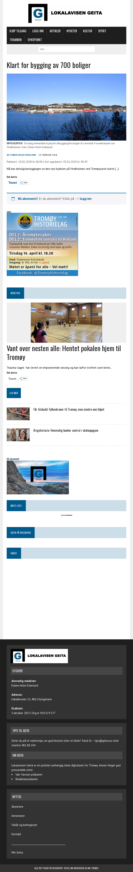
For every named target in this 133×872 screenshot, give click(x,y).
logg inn (85, 199)
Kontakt (16, 834)
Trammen (16, 39)
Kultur (87, 31)
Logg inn (38, 31)
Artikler (55, 31)
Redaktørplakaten (27, 779)
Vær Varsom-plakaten (29, 774)
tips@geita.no (103, 740)
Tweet (12, 182)
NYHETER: (15, 293)
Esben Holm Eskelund (23, 154)
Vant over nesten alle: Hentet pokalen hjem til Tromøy (64, 352)
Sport (102, 31)
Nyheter (72, 31)
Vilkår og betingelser (24, 825)
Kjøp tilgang (18, 31)
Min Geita (17, 852)
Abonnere (17, 806)
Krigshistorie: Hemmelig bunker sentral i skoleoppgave (65, 430)
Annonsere (18, 816)
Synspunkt (35, 39)
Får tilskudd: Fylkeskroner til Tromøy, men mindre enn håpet (68, 409)
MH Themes (93, 868)
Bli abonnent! (27, 199)
